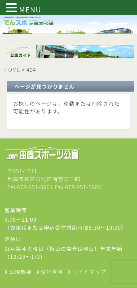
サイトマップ (89, 271)
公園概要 (20, 271)
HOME (12, 69)
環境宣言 (52, 271)
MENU (30, 9)
